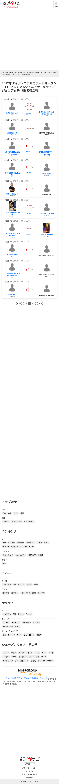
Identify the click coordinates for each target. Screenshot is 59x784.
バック (46, 542)
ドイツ (15, 513)
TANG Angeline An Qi (12, 213)
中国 (9, 513)
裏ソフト (6, 593)
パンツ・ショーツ (25, 652)
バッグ (51, 652)
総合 (4, 542)
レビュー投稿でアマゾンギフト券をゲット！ (25, 678)
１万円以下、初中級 (35, 555)
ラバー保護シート (22, 660)
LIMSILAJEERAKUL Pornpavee (12, 153)
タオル (14, 656)
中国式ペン (26, 622)
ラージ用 (41, 593)
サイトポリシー (29, 771)
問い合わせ (29, 777)
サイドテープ (7, 660)
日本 (4, 513)
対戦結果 (29, 114)
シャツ (37, 652)
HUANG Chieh (12, 254)
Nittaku (21, 584)
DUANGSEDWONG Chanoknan (46, 113)
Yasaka (29, 584)
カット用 (36, 622)
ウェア (13, 652)
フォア (39, 542)
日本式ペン (15, 622)
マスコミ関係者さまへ (29, 774)
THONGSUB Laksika (12, 174)
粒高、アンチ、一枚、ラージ (22, 546)
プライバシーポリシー (29, 768)
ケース (44, 652)
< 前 (19, 303)
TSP (14, 584)
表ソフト (6, 546)
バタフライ (6, 584)
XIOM (36, 584)
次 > (40, 303)
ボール (44, 656)
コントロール (29, 635)
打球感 (39, 635)
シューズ (5, 652)
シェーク (6, 521)
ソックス (6, 656)
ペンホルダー (16, 521)
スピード (11, 635)
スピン (19, 635)
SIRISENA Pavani (47, 213)
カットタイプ (29, 521)
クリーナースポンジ (45, 660)
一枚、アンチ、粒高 (28, 593)
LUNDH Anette (46, 234)
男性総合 (11, 542)
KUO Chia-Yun (12, 113)
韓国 (22, 513)
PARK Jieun (47, 173)
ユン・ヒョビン (12, 193)
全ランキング (7, 555)
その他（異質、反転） (11, 626)
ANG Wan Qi (12, 133)
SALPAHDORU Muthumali (46, 153)
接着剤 (33, 660)
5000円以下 (30, 542)
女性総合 (20, 542)
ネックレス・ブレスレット (29, 656)
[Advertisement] (29, 39)
